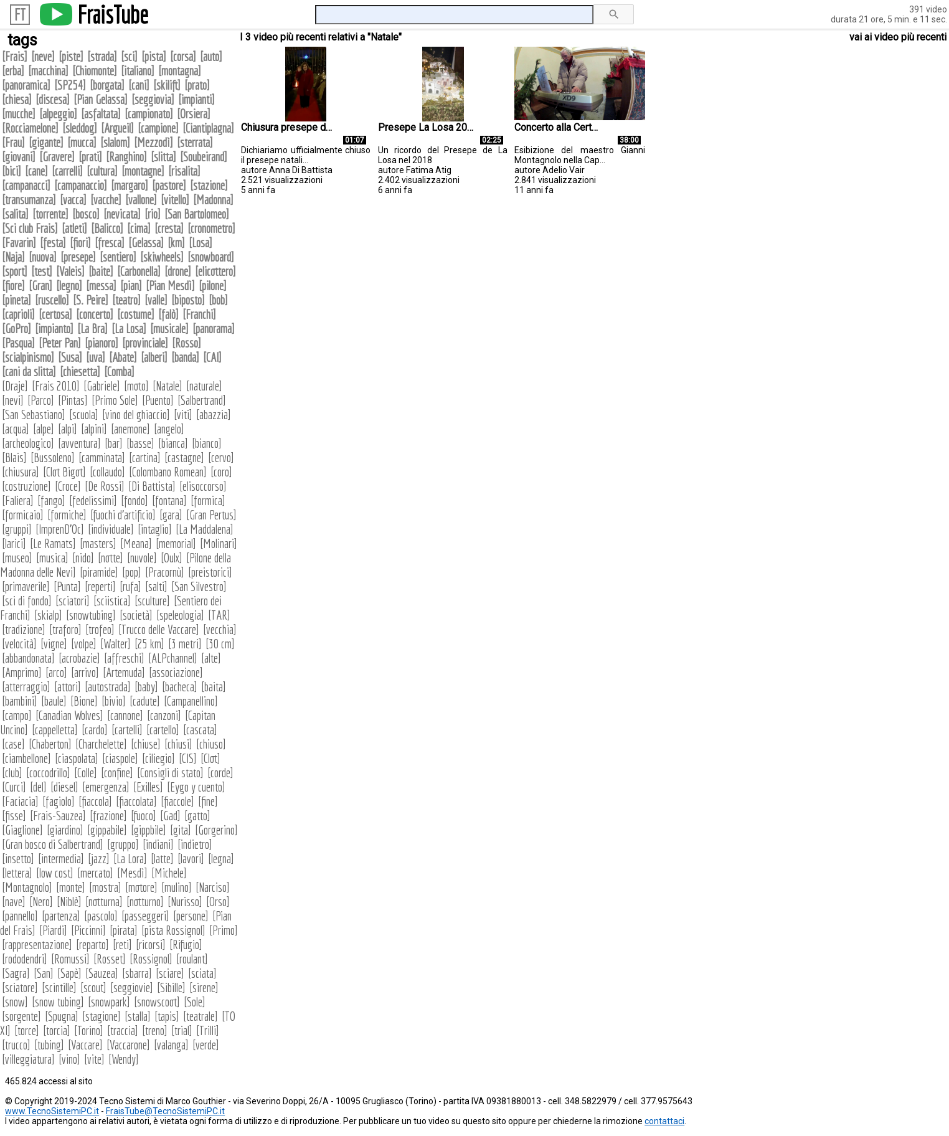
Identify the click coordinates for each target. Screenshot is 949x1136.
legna (221, 858)
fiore (13, 285)
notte (110, 558)
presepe (78, 257)
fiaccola (95, 801)
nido (83, 558)
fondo (134, 500)
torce (26, 1030)
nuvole (142, 558)
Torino (88, 1030)
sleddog (79, 128)
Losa (200, 242)
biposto (188, 300)
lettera (17, 873)
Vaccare (85, 1045)
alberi (154, 357)
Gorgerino (216, 830)
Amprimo (22, 672)
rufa (130, 586)
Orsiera (193, 114)
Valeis (70, 271)
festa (53, 242)
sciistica (112, 601)
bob (218, 300)
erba (13, 71)
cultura (102, 171)
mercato (95, 873)
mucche (18, 114)
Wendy (123, 1059)
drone (178, 271)
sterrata (195, 142)
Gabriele (102, 386)
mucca (81, 142)
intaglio (155, 529)
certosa (55, 314)
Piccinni (88, 930)
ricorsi (151, 944)
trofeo (99, 629)
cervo (221, 457)
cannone (125, 715)
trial (181, 1030)
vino (69, 1059)
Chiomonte (94, 71)
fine (208, 801)
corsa (183, 56)
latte (162, 858)
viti (183, 414)
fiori (80, 242)
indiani (158, 844)
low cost (54, 873)
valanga (171, 1045)
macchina (48, 71)
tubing (49, 1045)
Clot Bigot (64, 472)
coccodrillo (48, 772)
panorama (214, 328)
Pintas (73, 400)
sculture (152, 601)
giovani (18, 156)
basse (140, 443)
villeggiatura (28, 1059)
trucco (16, 1045)
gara (171, 515)
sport (14, 271)
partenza (61, 916)
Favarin (19, 242)
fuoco (143, 815)
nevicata (122, 214)
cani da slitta (29, 371)
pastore (169, 185)
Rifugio (185, 944)
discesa (53, 99)
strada (102, 56)
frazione (108, 815)
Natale (167, 386)
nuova (43, 257)
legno (69, 285)
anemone (130, 429)
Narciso (213, 887)
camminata (102, 457)
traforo (65, 629)
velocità (19, 644)
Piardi (53, 930)
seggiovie (131, 987)
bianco (207, 443)
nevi (13, 400)
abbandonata (28, 658)
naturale (204, 386)
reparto (92, 944)
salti (156, 586)
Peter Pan (60, 343)
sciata (202, 973)
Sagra (16, 973)
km (176, 242)
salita (15, 214)
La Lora (130, 858)
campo (17, 715)
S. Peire (90, 300)
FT (20, 15)
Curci (14, 787)
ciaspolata (76, 758)
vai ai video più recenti (898, 37)
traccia (122, 1030)
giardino (65, 830)
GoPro (16, 328)
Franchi (199, 314)
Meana (136, 543)
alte (211, 658)
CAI (212, 357)
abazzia (213, 414)
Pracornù (164, 572)
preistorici (210, 572)
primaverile (26, 586)
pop (131, 572)
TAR (219, 615)
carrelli (67, 171)
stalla (138, 1016)
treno (154, 1030)
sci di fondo (27, 601)
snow (15, 1002)
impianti (196, 99)
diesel (64, 787)
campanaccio (80, 185)
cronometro (211, 228)
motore (141, 887)
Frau (13, 142)
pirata (124, 930)
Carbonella (139, 271)
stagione (101, 1016)
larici (14, 543)
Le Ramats (53, 543)
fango (51, 500)
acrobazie (79, 658)
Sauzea (101, 973)
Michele (169, 873)
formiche (66, 515)
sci (129, 56)
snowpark (109, 1002)
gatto (197, 815)
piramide (99, 572)
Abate (123, 357)
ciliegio (158, 758)
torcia (56, 1030)
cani (138, 85)
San (43, 973)
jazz (98, 858)
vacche (105, 199)
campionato (149, 114)
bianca (173, 443)
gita (180, 830)
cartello (162, 729)
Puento (158, 400)
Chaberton (50, 744)
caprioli (18, 314)
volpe (83, 644)
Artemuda (124, 672)
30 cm (220, 644)
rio (153, 214)
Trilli (207, 1030)
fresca (109, 242)
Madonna (213, 199)
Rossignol (151, 959)
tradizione (23, 629)
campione (158, 128)
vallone (141, 199)
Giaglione (22, 830)
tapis (167, 1016)
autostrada (108, 686)
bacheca (179, 686)
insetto (18, 858)
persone (190, 916)
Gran (40, 285)
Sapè (69, 973)
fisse (14, 815)
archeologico (28, 443)
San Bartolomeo (197, 214)
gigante (46, 142)
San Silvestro (199, 586)
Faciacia (20, 801)
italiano (137, 71)
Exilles (148, 787)
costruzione (26, 486)
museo (17, 558)
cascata (200, 729)
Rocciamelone (30, 128)
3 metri (185, 644)
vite (94, 1059)
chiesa (17, 99)
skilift (166, 85)
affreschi (124, 658)
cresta (169, 228)
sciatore (20, 987)
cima (139, 228)
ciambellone (26, 758)
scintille (59, 987)
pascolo (101, 916)
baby (146, 686)
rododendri (24, 959)
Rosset (110, 959)
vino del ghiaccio (136, 414)
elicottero (215, 271)
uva (95, 357)
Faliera (18, 500)
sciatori (73, 601)
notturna (104, 901)
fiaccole (177, 801)
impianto (54, 328)
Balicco (107, 228)
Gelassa (146, 242)
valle (156, 300)
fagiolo (58, 801)
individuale (111, 529)
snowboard (211, 257)
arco (56, 672)
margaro (129, 185)
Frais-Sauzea (58, 815)
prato (197, 85)
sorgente (21, 1016)
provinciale (145, 343)
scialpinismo (28, 357)
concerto (94, 314)
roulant (192, 959)
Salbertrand (202, 400)
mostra (105, 887)
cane (36, 171)
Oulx (171, 558)
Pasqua (18, 343)
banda (185, 357)
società (136, 615)
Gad (170, 815)
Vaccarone (128, 1045)
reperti (100, 586)
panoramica (26, 85)
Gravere (57, 156)
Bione (84, 701)
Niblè (69, 901)
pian (131, 285)
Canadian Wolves (69, 715)
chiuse (146, 744)
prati (90, 156)
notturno (145, 901)
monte (70, 887)
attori (67, 686)
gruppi (17, 529)
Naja (13, 257)
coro (221, 472)
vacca (73, 199)
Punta (67, 586)
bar (114, 443)
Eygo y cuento (196, 787)
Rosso (186, 343)
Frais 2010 (56, 386)
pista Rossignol (173, 930)
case (13, 744)
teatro (126, 300)
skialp (48, 615)
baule (54, 701)
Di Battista (151, 486)
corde (220, 772)
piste (71, 56)
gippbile (148, 830)
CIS (188, 758)
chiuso (211, 744)
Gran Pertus (211, 515)
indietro (195, 844)
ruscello (52, 300)
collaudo (107, 472)
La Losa (129, 328)
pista (153, 56)
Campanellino (191, 701)
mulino (176, 887)
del (38, 787)
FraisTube (112, 14)
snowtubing (91, 615)
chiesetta (80, 371)
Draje (15, 386)
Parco (41, 400)
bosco (86, 214)
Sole (194, 1002)
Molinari (218, 543)
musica (52, 558)
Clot (210, 758)
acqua (15, 429)
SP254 (70, 85)
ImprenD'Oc (60, 529)
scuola (83, 414)
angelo (169, 429)
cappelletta (55, 729)
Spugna (61, 1016)
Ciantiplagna (208, 128)
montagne (143, 171)
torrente (50, 214)
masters (98, 543)
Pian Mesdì (170, 285)
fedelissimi (93, 500)
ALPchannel (172, 658)
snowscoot (157, 1002)
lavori (191, 858)
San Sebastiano (33, 414)
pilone (213, 285)
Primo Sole (115, 400)
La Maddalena (204, 529)
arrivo (85, 672)
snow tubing (58, 1002)
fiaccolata (136, 801)
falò (168, 314)
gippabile (107, 830)
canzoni (164, 715)
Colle (85, 772)
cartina (145, 457)
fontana (169, 500)
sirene (203, 987)
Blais (14, 457)
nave (13, 901)
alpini (94, 429)
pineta (16, 300)
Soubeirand (203, 156)
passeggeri (145, 916)
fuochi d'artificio (123, 515)
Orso (218, 901)
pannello (20, 916)
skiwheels (162, 257)
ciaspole (120, 758)
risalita (184, 171)
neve (43, 56)
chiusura (20, 472)
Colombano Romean (168, 472)
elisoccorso (203, 486)
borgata (107, 85)
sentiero (118, 257)
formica (208, 500)
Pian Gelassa (101, 99)
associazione (176, 672)
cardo (95, 729)
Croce (68, 486)
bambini (19, 701)
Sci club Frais (30, 228)
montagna (179, 71)
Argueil (117, 128)
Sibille (171, 987)
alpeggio (58, 114)
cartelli (127, 729)
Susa (70, 357)
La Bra (92, 328)
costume (135, 314)
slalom (115, 142)
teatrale (200, 1016)
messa (101, 285)
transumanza (29, 199)
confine (117, 772)
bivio (114, 701)
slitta (163, 156)
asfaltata (101, 114)
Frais (14, 56)
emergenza (105, 787)
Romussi (70, 959)
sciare (170, 973)
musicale (169, 328)
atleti (74, 228)
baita (213, 686)
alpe (43, 429)
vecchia (220, 629)
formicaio (22, 515)
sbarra (137, 973)
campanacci (26, 185)
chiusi (178, 744)
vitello (175, 199)
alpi (67, 429)
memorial (176, 543)
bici (11, 171)
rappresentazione (37, 944)
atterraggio (26, 686)
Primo (223, 930)
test (41, 271)
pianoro (101, 343)
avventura (79, 443)
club (12, 772)
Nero (41, 901)
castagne (184, 457)
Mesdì (132, 873)
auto (211, 56)
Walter (115, 644)
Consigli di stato (170, 772)
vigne (54, 644)
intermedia (61, 858)
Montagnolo (27, 887)
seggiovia (153, 99)
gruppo (123, 844)
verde (206, 1045)
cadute (145, 701)
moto (136, 386)
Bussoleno (53, 457)
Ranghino (126, 156)
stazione (209, 185)
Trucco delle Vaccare (158, 629)
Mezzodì (153, 142)
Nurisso (185, 901)
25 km (149, 644)
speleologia (180, 615)
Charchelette (101, 744)
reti (122, 944)
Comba (119, 371)
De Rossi (104, 486)
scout (93, 987)
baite (101, 271)
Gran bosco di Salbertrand (52, 844)
